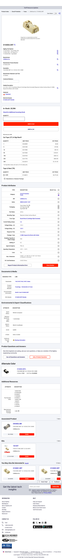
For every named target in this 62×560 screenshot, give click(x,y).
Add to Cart (31, 124)
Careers (4, 507)
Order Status (36, 503)
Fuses (25, 11)
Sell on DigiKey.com (7, 505)
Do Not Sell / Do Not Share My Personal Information (31, 557)
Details (27, 434)
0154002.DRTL (21, 369)
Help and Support (37, 501)
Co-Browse (6, 532)
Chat (4, 523)
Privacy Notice (48, 492)
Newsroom (4, 513)
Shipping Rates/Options (39, 505)
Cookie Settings (39, 553)
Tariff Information (37, 509)
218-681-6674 (7, 527)
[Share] (59, 13)
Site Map (4, 509)
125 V (21, 228)
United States (7, 552)
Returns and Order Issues (39, 507)
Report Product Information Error (18, 265)
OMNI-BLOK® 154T (25, 202)
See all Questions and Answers (15, 357)
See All (26, 463)
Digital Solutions (6, 511)
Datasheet (7, 94)
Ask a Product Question (40, 357)
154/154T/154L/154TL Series (22, 281)
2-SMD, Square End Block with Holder (29, 235)
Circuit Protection (16, 11)
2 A (21, 222)
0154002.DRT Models (8, 100)
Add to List (31, 129)
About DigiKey (5, 501)
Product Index (5, 11)
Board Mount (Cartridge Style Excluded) (30, 218)
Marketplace (5, 503)
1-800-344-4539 (7, 525)
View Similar (50, 265)
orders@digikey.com (8, 530)
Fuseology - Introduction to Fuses (24, 287)
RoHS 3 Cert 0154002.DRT (22, 292)
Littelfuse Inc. (6, 59)
